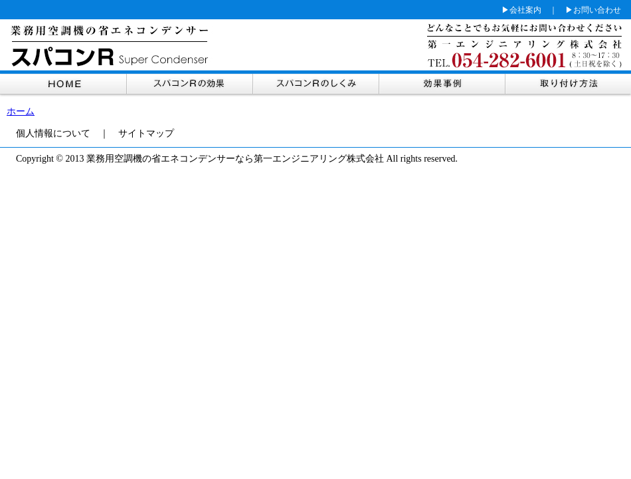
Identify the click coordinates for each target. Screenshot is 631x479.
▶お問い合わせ (593, 10)
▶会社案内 (521, 10)
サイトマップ (146, 133)
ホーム (21, 111)
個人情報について (53, 133)
